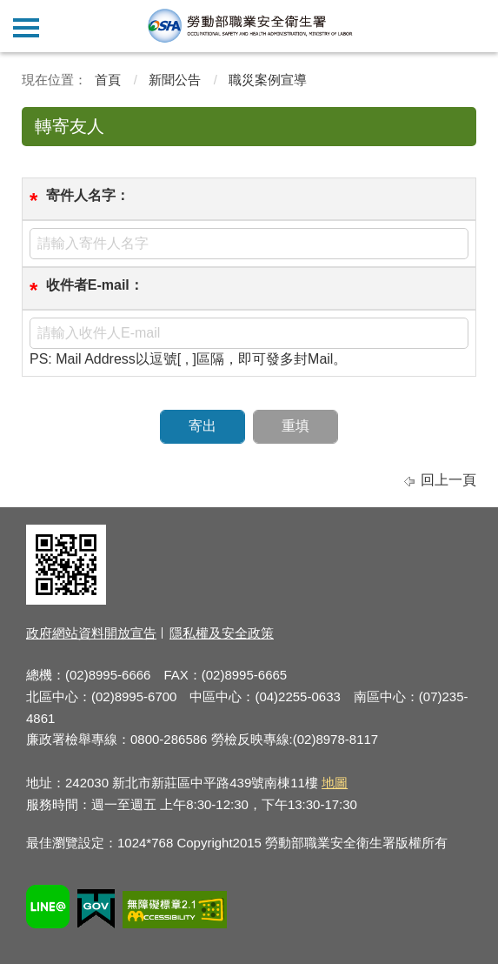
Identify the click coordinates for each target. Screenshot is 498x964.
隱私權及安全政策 (221, 633)
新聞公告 (175, 79)
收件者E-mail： (94, 285)
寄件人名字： (87, 195)
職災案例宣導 (268, 79)
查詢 (472, 26)
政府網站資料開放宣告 (91, 633)
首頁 (108, 79)
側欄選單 (26, 27)
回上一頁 (448, 479)
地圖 (335, 782)
